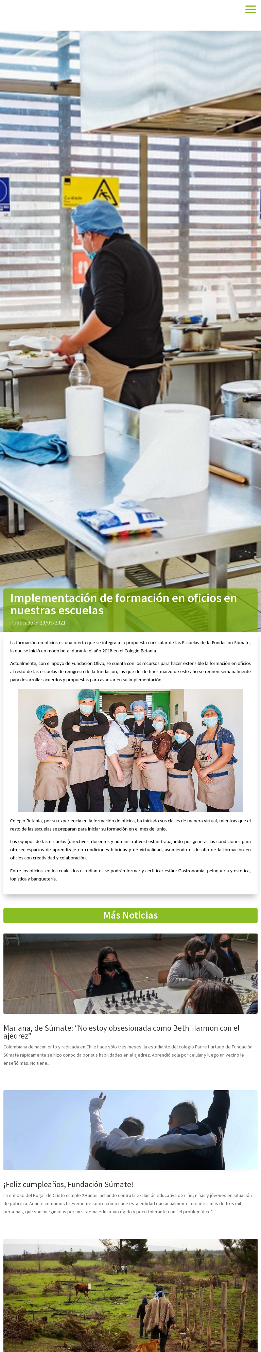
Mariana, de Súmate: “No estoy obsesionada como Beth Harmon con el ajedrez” (121, 1032)
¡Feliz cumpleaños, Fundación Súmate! (68, 1184)
